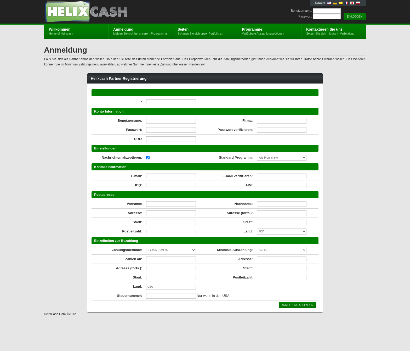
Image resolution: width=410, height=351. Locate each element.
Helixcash (106, 12)
